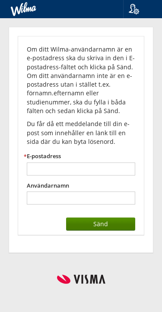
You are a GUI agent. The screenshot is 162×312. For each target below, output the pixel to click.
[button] (139, 9)
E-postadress (44, 156)
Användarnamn (48, 185)
